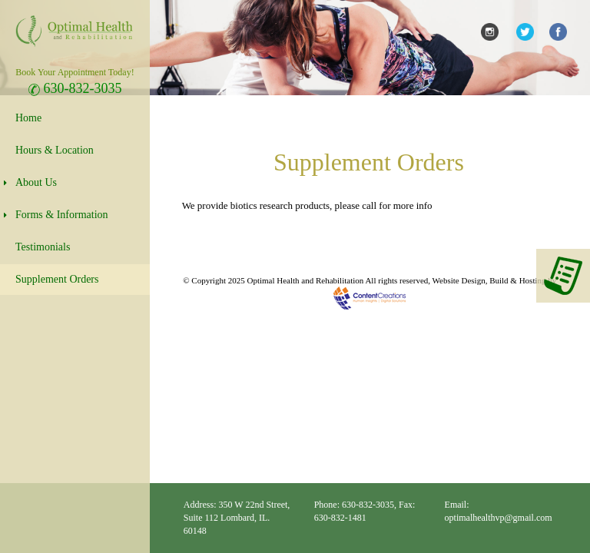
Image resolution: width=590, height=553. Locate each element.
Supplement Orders (56, 279)
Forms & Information (61, 214)
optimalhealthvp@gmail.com (498, 517)
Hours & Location (54, 150)
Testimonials (42, 247)
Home (28, 118)
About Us (36, 182)
